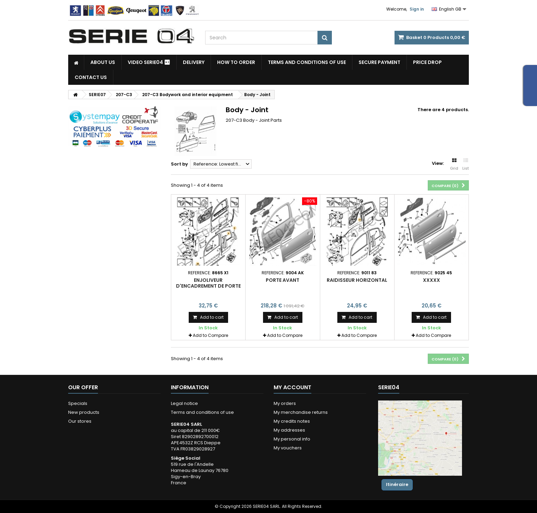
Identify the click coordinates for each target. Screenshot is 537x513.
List (465, 164)
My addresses (289, 430)
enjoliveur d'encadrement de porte (208, 283)
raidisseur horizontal (357, 280)
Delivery (193, 62)
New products (83, 412)
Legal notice (184, 403)
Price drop (427, 62)
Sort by (179, 164)
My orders (285, 403)
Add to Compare (210, 335)
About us (102, 62)
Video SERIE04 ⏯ (149, 62)
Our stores (79, 421)
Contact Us (91, 77)
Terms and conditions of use (307, 62)
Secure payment (379, 62)
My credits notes (292, 421)
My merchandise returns (301, 412)
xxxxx (431, 280)
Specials (77, 403)
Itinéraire (397, 484)
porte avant (282, 280)
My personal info (292, 439)
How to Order (236, 62)
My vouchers (288, 448)
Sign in (417, 9)
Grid (454, 164)
